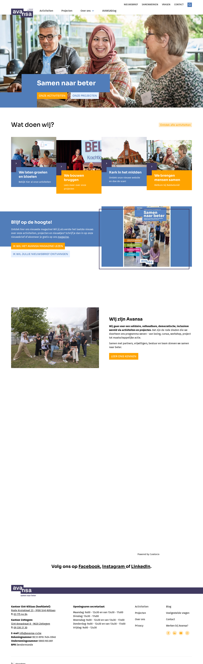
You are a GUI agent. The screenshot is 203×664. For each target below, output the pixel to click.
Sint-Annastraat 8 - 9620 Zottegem (30, 623)
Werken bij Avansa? (177, 625)
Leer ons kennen (123, 356)
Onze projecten (84, 95)
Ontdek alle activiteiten (175, 125)
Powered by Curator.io (148, 554)
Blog (168, 606)
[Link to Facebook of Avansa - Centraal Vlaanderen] (168, 633)
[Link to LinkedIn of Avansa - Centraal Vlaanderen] (174, 633)
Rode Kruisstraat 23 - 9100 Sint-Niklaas (33, 610)
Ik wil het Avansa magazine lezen (38, 246)
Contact (179, 4)
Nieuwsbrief (131, 4)
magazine (63, 236)
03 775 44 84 (20, 614)
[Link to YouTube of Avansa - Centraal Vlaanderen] (181, 633)
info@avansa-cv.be (30, 633)
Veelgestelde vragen (177, 612)
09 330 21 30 (20, 627)
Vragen (166, 4)
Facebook (89, 566)
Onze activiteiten (52, 95)
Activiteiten (46, 10)
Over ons (87, 10)
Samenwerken (150, 4)
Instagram (114, 566)
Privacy (139, 625)
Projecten (66, 10)
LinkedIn (140, 566)
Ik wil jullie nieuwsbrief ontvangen (40, 254)
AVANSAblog (109, 10)
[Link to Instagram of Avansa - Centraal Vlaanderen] (187, 633)
